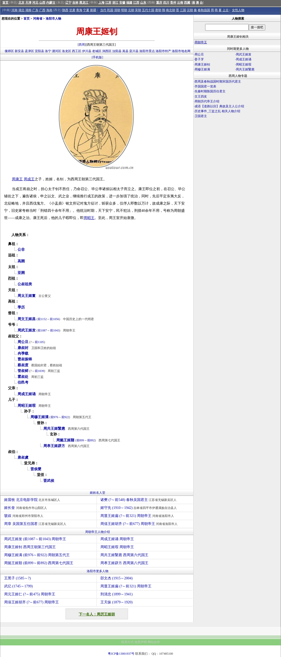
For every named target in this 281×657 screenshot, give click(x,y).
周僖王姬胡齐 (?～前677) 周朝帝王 (139, 524)
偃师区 (9, 51)
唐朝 (158, 10)
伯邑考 (23, 382)
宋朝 (138, 10)
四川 (166, 2)
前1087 (42, 330)
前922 (65, 417)
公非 (21, 250)
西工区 (76, 51)
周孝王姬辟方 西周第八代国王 (124, 563)
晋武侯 (48, 481)
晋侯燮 (35, 469)
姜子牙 (199, 59)
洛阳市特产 (163, 51)
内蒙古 (50, 2)
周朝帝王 (201, 42)
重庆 (159, 2)
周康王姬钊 (202, 64)
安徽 (122, 2)
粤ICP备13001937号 (121, 653)
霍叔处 (23, 377)
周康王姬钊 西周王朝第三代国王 (30, 547)
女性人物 (238, 10)
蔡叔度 (23, 365)
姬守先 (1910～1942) (139, 508)
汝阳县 (117, 51)
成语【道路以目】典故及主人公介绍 (219, 106)
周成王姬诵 (27, 394)
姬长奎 (26, 508)
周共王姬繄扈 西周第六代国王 (124, 555)
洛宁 (48, 51)
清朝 (117, 10)
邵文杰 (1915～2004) (116, 578)
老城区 (96, 51)
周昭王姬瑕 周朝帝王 (117, 547)
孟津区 (29, 51)
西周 (82, 44)
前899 (80, 440)
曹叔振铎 (25, 359)
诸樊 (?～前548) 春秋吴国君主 (139, 500)
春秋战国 (204, 10)
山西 (42, 2)
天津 (28, 2)
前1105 (39, 342)
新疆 (93, 10)
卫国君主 (201, 116)
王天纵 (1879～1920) (116, 602)
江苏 (108, 2)
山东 (143, 2)
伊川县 (86, 51)
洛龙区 (66, 51)
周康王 (17, 179)
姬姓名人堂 (97, 492)
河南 (14, 10)
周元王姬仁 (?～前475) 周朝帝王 (29, 594)
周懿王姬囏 (65, 440)
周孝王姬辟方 (54, 446)
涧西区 (106, 51)
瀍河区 (56, 51)
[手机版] (97, 57)
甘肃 (72, 10)
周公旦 (23, 342)
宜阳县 (39, 51)
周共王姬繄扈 (54, 429)
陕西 (65, 10)
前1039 (39, 371)
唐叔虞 (23, 457)
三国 (183, 10)
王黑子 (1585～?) (17, 578)
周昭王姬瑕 (27, 406)
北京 (21, 2)
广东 (35, 10)
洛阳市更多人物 (97, 571)
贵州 (173, 2)
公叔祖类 (25, 284)
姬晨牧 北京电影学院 (32, 500)
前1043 (54, 330)
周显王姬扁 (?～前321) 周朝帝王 (137, 516)
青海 (79, 10)
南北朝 (170, 10)
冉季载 (23, 353)
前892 (91, 440)
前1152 (42, 319)
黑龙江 (84, 2)
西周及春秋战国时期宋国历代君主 (218, 81)
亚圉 (21, 273)
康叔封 (23, 348)
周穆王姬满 (39, 417)
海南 (49, 10)
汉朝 (190, 10)
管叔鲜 (23, 371)
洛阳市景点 (147, 51)
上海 (101, 2)
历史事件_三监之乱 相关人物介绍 (217, 111)
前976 (54, 417)
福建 (129, 2)
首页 (5, 2)
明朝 (124, 10)
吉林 (75, 2)
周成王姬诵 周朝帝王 (117, 539)
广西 (42, 10)
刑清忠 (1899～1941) (116, 594)
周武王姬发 (27, 330)
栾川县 (134, 51)
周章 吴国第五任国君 (36, 524)
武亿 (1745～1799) (18, 586)
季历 (21, 307)
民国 (110, 10)
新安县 (19, 51)
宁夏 (86, 10)
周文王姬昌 (27, 319)
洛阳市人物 (53, 18)
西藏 (187, 2)
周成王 (29, 179)
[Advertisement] (237, 164)
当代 (103, 10)
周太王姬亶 (27, 296)
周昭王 (89, 218)
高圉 (21, 261)
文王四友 (201, 96)
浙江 (115, 2)
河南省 (37, 18)
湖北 (21, 10)
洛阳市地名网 (181, 51)
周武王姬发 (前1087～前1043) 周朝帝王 (35, 539)
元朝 (131, 10)
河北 (35, 2)
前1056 (54, 319)
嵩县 (125, 51)
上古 (225, 10)
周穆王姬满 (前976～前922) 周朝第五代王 (37, 555)
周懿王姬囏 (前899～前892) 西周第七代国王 (38, 563)
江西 (136, 2)
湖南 (28, 10)
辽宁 (68, 2)
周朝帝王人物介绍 (97, 532)
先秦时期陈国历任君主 (210, 91)
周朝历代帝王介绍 (207, 101)
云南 (180, 2)
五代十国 (148, 10)
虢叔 (24, 516)
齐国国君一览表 (205, 86)
